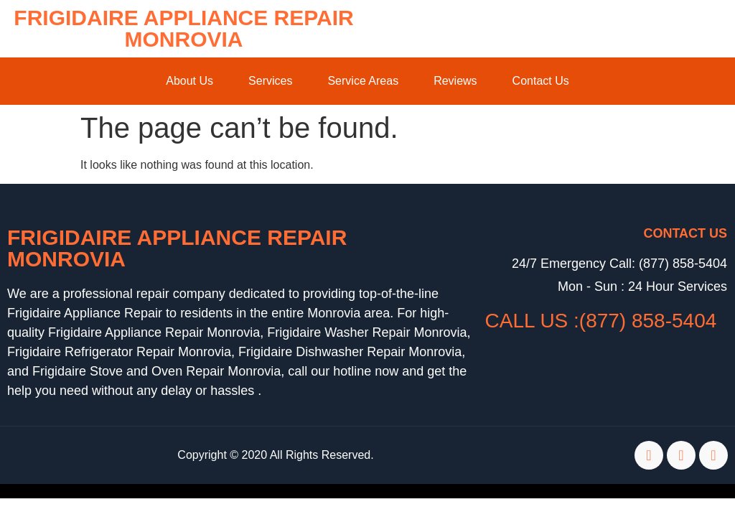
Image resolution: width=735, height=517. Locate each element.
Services (270, 81)
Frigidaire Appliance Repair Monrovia (183, 28)
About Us (189, 81)
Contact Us (540, 81)
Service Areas (362, 81)
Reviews (455, 81)
